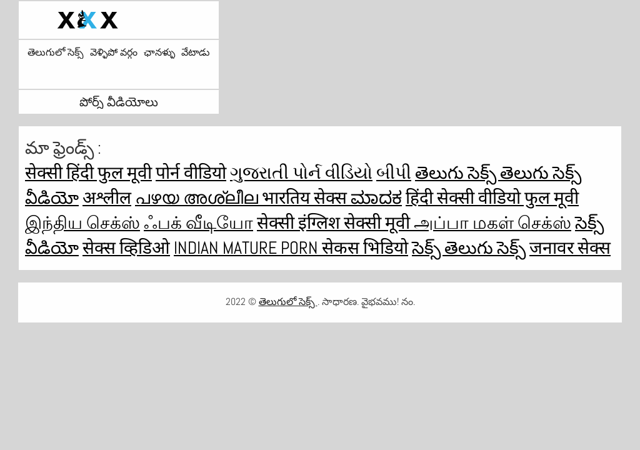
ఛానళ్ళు (159, 52)
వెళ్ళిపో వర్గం (114, 52)
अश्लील (106, 198)
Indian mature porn (248, 248)
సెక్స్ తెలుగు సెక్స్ (469, 248)
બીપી (393, 173)
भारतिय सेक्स (306, 198)
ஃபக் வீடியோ (198, 223)
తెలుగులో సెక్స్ (56, 52)
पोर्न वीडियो (191, 173)
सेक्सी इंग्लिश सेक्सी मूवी (335, 223)
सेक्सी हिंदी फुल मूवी (88, 173)
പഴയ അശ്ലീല (198, 198)
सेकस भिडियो (365, 248)
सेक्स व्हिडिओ (126, 248)
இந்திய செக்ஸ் (82, 223)
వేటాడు (195, 52)
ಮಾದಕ (376, 198)
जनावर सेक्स (570, 248)
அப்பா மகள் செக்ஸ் (492, 223)
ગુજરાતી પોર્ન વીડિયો (301, 173)
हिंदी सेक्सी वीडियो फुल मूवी (492, 198)
